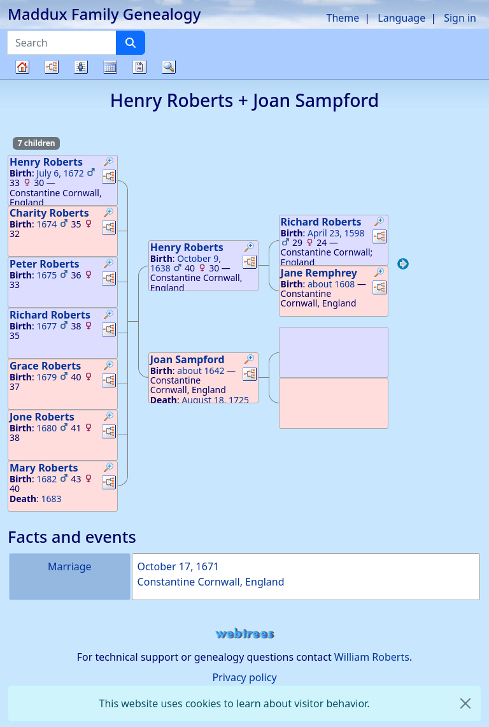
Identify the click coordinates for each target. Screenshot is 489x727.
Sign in (460, 18)
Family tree (22, 78)
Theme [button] (343, 18)
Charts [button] (52, 67)
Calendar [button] (110, 67)
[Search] (130, 43)
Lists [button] (81, 67)
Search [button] (169, 67)
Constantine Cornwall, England (211, 582)
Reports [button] (139, 67)
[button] (109, 163)
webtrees (244, 633)
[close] (465, 703)
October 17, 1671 (179, 566)
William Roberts (371, 657)
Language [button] (401, 18)
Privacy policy (244, 677)
